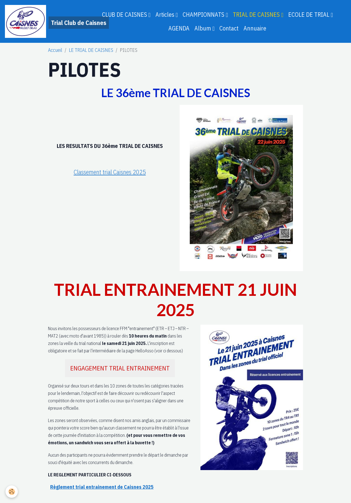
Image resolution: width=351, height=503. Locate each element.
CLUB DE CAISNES (125, 14)
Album (203, 28)
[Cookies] (11, 491)
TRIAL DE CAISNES (257, 14)
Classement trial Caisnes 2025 (110, 172)
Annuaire (255, 28)
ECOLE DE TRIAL (309, 14)
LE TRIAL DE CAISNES (91, 50)
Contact (229, 28)
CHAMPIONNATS (204, 14)
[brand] (44, 21)
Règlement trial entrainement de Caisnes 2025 (102, 487)
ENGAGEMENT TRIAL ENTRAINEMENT (120, 368)
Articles (165, 14)
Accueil (55, 50)
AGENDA (178, 28)
